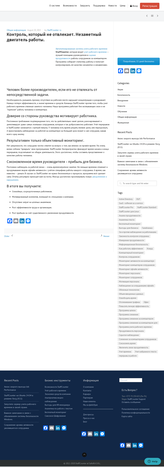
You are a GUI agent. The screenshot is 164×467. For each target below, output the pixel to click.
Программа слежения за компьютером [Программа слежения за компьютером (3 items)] (136, 319)
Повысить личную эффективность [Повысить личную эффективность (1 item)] (134, 307)
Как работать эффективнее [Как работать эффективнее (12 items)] (131, 249)
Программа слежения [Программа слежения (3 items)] (128, 315)
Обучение (122, 112)
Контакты (87, 391)
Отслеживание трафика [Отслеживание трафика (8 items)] (129, 303)
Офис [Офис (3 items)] (146, 303)
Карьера (87, 394)
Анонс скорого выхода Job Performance (136, 139)
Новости (121, 106)
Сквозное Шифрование (55, 416)
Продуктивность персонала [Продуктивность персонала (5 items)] (131, 331)
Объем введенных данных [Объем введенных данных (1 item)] (131, 294)
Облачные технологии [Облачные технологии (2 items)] (129, 290)
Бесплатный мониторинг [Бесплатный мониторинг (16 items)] (129, 224)
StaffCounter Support (136, 399)
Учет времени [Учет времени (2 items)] (125, 352)
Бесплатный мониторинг (55, 413)
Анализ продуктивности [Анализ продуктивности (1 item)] (129, 216)
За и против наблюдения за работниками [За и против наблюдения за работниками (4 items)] (137, 232)
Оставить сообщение (131, 403)
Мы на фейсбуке (90, 405)
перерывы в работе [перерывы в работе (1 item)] (128, 356)
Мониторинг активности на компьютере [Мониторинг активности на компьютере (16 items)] (136, 261)
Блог (85, 422)
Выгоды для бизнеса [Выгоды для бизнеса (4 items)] (128, 228)
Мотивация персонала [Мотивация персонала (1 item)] (129, 282)
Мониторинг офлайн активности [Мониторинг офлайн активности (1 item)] (133, 270)
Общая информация (16, 30)
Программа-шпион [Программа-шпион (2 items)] (127, 311)
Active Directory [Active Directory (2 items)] (126, 199)
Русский (124, 381)
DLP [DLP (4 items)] (138, 199)
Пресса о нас (89, 418)
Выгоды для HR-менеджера (57, 405)
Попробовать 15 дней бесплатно (138, 62)
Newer (104, 236)
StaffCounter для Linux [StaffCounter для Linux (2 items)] (129, 212)
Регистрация (149, 6)
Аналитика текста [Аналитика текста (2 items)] (126, 220)
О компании (88, 387)
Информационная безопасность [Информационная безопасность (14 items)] (133, 245)
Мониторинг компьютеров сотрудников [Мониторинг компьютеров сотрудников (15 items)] (137, 265)
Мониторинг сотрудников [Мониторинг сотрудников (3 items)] (130, 278)
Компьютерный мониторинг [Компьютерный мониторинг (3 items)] (131, 253)
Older (9, 236)
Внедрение (123, 101)
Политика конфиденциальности (136, 413)
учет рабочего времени (95, 52)
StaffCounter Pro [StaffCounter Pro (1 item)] (126, 208)
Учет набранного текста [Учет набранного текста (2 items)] (145, 352)
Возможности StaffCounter (56, 387)
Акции (120, 90)
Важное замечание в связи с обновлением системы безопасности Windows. (21, 416)
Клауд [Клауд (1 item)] (150, 249)
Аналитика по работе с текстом (58, 409)
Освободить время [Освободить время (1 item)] (127, 298)
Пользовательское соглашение (135, 409)
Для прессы (88, 415)
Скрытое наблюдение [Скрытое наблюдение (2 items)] (129, 335)
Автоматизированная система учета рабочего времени (81, 49)
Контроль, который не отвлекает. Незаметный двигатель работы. (54, 37)
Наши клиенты (89, 402)
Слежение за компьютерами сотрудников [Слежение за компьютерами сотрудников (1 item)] (137, 340)
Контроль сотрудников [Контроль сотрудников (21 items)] (129, 257)
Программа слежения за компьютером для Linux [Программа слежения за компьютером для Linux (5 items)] (138, 323)
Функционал (123, 123)
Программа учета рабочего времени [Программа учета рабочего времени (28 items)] (135, 327)
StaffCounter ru (54, 30)
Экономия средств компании (58, 394)
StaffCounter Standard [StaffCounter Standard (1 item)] (146, 208)
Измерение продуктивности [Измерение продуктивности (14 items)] (131, 241)
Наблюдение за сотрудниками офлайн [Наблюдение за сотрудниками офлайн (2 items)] (136, 286)
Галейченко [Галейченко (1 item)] (147, 228)
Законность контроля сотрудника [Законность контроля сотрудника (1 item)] (134, 237)
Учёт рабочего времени (55, 391)
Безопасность (124, 95)
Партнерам (88, 398)
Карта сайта (127, 417)
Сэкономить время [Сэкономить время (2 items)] (127, 344)
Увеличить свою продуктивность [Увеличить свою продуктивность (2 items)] (133, 348)
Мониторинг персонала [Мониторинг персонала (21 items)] (129, 274)
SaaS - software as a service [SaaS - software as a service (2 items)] (131, 204)
